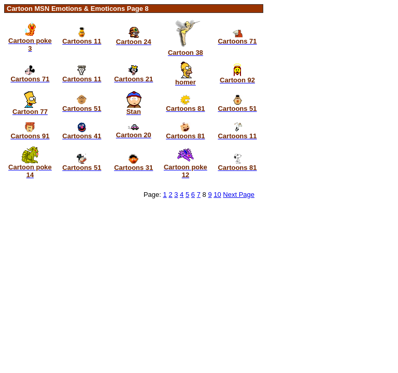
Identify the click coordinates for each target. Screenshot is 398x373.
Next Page (238, 194)
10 (217, 194)
